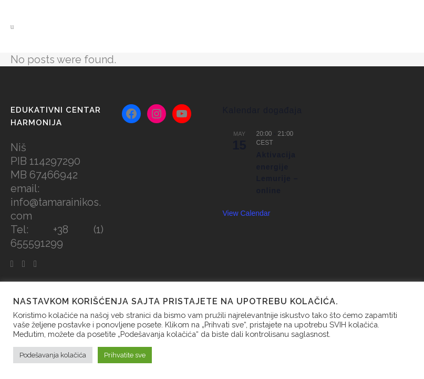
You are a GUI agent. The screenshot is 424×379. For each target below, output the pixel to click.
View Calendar (247, 213)
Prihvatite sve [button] (125, 355)
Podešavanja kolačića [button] (52, 355)
